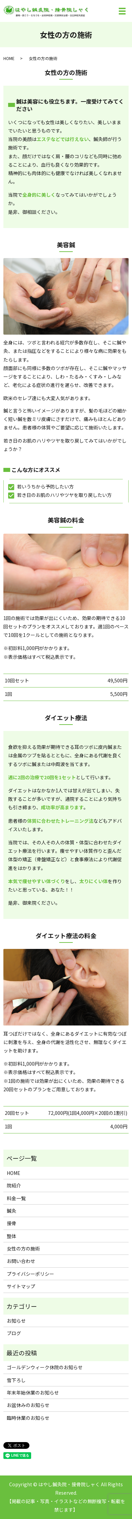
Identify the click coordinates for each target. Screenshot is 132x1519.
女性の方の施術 (23, 1248)
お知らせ (16, 1320)
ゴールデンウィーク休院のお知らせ (45, 1367)
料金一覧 (16, 1198)
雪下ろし (16, 1380)
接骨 (11, 1223)
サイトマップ (21, 1286)
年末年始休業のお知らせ (33, 1392)
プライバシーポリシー (30, 1273)
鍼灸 (11, 1210)
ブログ (14, 1333)
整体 (11, 1236)
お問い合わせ (21, 1261)
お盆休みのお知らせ (28, 1405)
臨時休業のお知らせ (28, 1417)
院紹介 (14, 1185)
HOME (9, 58)
